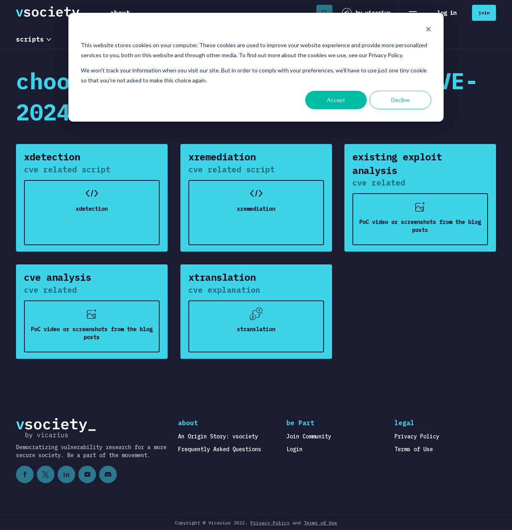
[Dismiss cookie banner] (428, 30)
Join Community (308, 436)
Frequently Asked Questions (219, 449)
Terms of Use (413, 449)
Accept (336, 99)
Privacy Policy (416, 436)
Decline (400, 99)
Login (294, 449)
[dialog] (256, 67)
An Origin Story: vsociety (218, 436)
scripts (30, 39)
